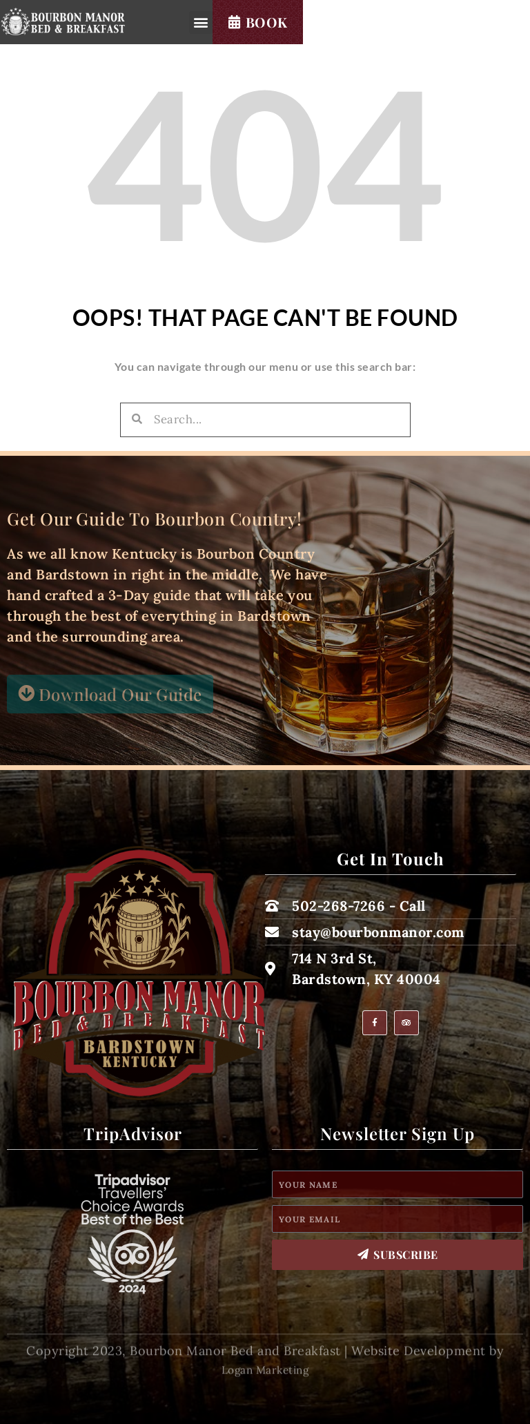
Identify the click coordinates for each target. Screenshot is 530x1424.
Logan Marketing (265, 1390)
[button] (359, 30)
